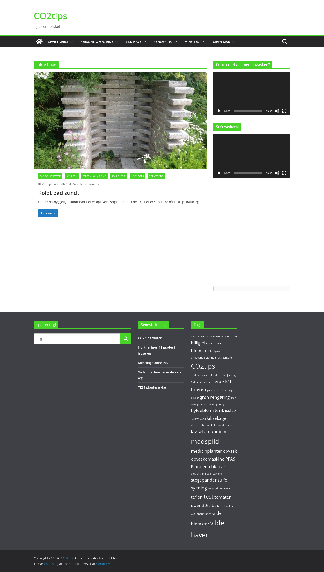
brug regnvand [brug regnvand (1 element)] (224, 357)
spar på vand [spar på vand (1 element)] (214, 473)
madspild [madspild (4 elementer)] (205, 441)
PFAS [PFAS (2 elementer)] (230, 459)
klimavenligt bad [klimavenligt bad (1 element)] (200, 425)
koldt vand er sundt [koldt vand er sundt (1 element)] (222, 425)
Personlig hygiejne (96, 41)
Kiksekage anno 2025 (154, 363)
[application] (251, 93)
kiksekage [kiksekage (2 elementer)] (216, 418)
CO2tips (50, 15)
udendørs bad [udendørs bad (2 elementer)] (205, 505)
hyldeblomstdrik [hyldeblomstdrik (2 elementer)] (207, 410)
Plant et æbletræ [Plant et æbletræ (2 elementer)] (208, 467)
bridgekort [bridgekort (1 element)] (216, 351)
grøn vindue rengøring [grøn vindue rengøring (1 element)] (210, 404)
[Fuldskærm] (284, 111)
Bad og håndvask (50, 176)
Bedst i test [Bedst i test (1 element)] (230, 336)
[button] (70, 41)
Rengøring (163, 41)
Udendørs (137, 176)
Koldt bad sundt (58, 193)
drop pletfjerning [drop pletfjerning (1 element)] (225, 375)
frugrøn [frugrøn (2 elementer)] (198, 389)
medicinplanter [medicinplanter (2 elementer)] (206, 451)
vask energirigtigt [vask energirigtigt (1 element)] (201, 513)
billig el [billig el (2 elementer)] (198, 343)
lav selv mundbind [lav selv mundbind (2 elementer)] (209, 431)
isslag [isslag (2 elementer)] (230, 410)
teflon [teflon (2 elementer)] (197, 497)
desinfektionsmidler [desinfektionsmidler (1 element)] (202, 375)
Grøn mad (221, 41)
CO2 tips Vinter (150, 338)
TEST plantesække (152, 387)
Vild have (133, 41)
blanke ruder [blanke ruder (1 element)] (213, 343)
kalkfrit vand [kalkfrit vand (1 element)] (198, 419)
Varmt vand (156, 176)
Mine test (192, 41)
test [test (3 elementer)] (209, 496)
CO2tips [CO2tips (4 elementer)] (203, 366)
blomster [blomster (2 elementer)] (200, 351)
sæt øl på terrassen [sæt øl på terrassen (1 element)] (219, 488)
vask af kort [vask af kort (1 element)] (227, 506)
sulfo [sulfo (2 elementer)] (222, 480)
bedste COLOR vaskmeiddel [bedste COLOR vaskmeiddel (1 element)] (207, 336)
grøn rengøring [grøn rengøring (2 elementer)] (215, 397)
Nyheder (71, 176)
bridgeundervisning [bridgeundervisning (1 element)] (202, 357)
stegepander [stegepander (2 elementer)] (204, 480)
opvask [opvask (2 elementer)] (230, 451)
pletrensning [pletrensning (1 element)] (198, 473)
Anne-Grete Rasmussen (87, 184)
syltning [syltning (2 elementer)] (199, 488)
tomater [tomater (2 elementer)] (222, 497)
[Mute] (277, 111)
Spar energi (58, 41)
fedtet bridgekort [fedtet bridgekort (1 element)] (201, 382)
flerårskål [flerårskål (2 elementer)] (221, 381)
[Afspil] (219, 111)
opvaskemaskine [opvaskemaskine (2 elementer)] (208, 459)
